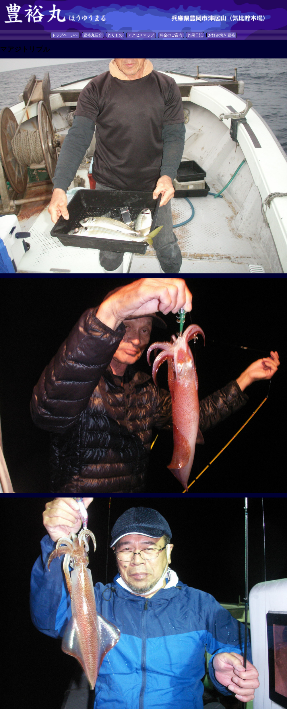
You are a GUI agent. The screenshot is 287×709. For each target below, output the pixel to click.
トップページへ (65, 35)
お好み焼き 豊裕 (221, 35)
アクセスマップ (141, 35)
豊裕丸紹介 (93, 35)
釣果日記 (195, 35)
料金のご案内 (171, 35)
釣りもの (115, 35)
